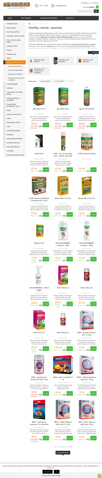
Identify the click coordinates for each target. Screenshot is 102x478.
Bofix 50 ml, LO (39, 332)
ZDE (59, 475)
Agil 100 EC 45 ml (39, 109)
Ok (57, 472)
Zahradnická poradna (48, 18)
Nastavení (47, 472)
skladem (71, 81)
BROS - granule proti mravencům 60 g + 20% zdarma (39, 378)
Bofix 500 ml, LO (63, 332)
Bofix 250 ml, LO (87, 288)
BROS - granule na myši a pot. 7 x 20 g (87, 333)
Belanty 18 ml (39, 243)
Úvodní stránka (29, 24)
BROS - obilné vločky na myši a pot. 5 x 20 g (63, 423)
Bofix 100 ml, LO (63, 288)
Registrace (86, 3)
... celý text (94, 53)
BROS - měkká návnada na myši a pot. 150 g (86, 378)
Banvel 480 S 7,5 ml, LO (86, 198)
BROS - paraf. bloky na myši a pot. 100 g (86, 423)
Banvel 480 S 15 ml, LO (63, 198)
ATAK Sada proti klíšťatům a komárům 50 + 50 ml (39, 199)
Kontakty (70, 18)
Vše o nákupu (26, 18)
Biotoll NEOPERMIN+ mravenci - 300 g (86, 244)
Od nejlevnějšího (45, 81)
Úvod (10, 18)
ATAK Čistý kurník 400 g (87, 153)
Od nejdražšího (59, 81)
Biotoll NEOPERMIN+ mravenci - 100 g (63, 244)
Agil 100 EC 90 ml (63, 109)
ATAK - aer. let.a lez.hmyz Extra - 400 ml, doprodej (62, 154)
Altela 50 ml (39, 153)
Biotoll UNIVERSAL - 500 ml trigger (39, 289)
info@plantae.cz (61, 6)
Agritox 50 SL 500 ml (86, 109)
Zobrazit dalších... (63, 453)
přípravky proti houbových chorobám (83, 44)
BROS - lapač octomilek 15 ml (63, 378)
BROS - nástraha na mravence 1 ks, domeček (39, 423)
